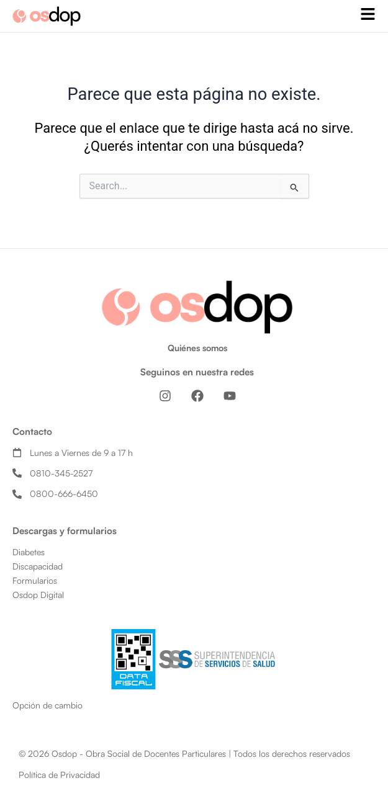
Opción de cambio (47, 705)
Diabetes (28, 552)
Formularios (34, 580)
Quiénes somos (197, 347)
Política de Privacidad (59, 774)
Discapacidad (37, 566)
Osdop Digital (38, 594)
